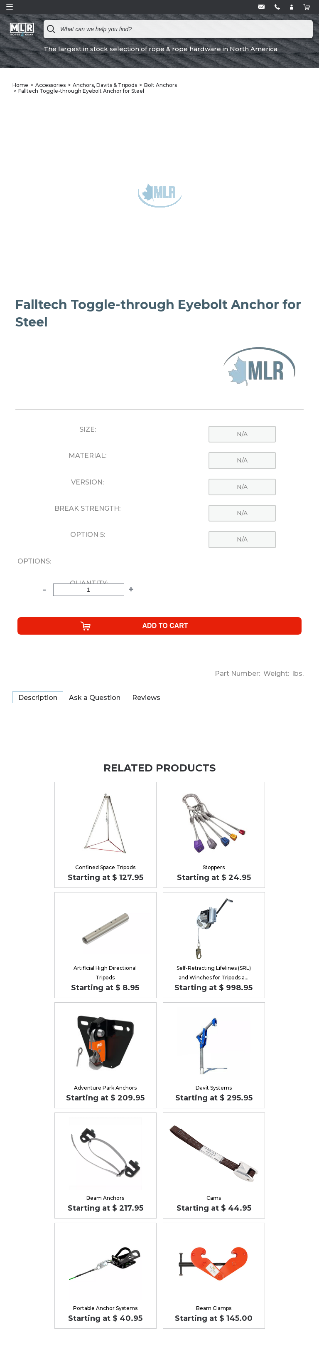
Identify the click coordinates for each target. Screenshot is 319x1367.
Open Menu (9, 7)
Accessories (50, 85)
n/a (242, 434)
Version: (87, 482)
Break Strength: (87, 508)
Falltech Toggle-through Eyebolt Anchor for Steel (81, 91)
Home (20, 85)
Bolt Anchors (160, 85)
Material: (87, 456)
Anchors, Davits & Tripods (105, 85)
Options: (34, 561)
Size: (87, 429)
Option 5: (87, 535)
